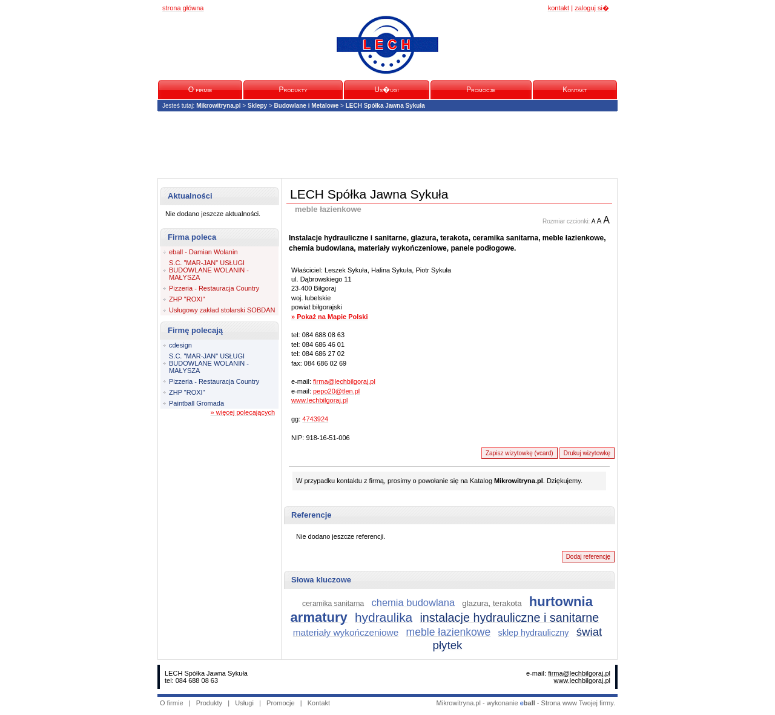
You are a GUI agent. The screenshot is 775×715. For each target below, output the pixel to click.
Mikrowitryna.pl (218, 105)
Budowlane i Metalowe (306, 105)
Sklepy (257, 105)
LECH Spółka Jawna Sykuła (385, 105)
